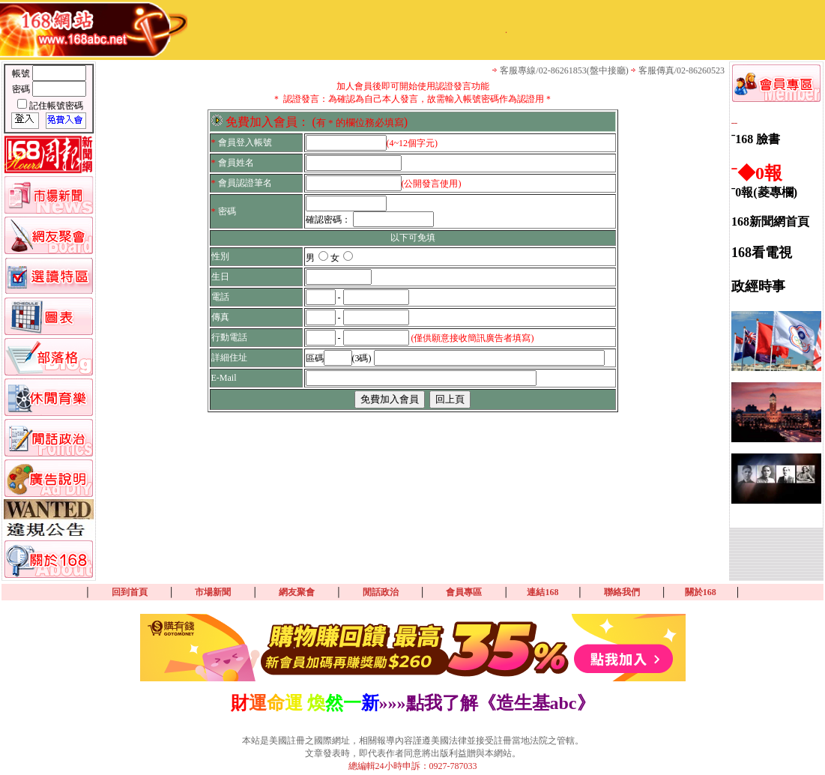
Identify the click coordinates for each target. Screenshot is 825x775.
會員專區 (464, 592)
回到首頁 (130, 592)
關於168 (700, 592)
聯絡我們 (622, 592)
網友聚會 (297, 592)
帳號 (22, 73)
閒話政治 (381, 592)
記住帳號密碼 (56, 105)
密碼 (22, 89)
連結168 (542, 592)
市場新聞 (213, 592)
